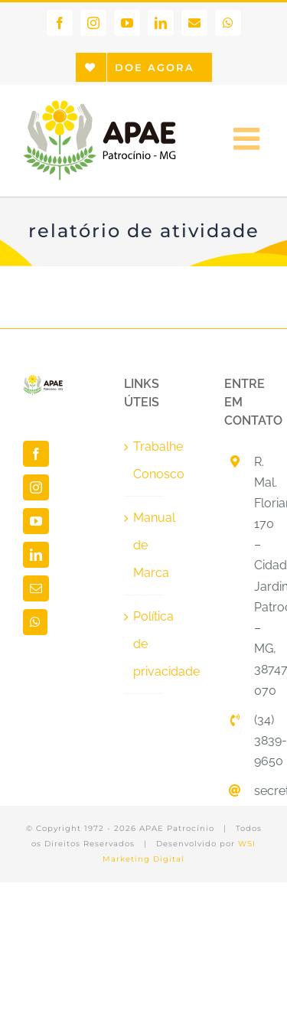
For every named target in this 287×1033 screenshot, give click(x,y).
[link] (60, 23)
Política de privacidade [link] (144, 644)
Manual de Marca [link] (144, 545)
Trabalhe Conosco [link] (144, 460)
